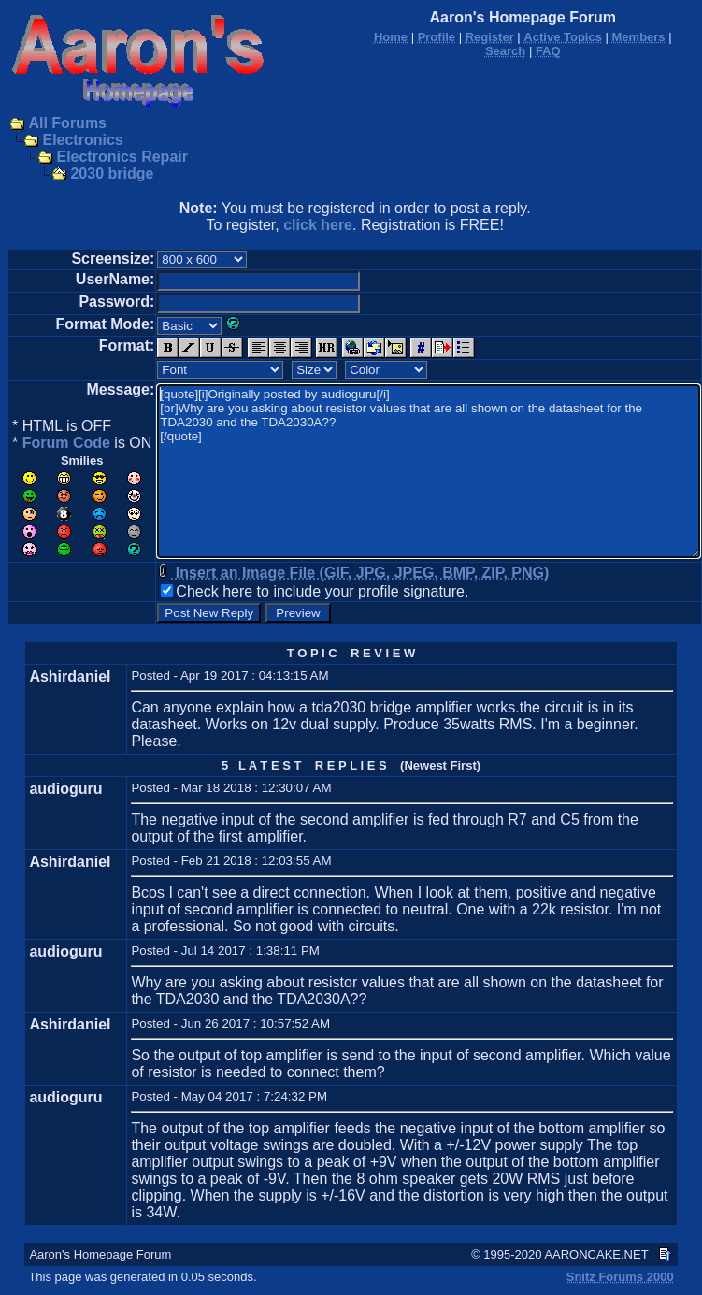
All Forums (67, 123)
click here (317, 225)
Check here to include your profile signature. (322, 591)
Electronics (82, 140)
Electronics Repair (122, 157)
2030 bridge (111, 173)
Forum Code (66, 443)
